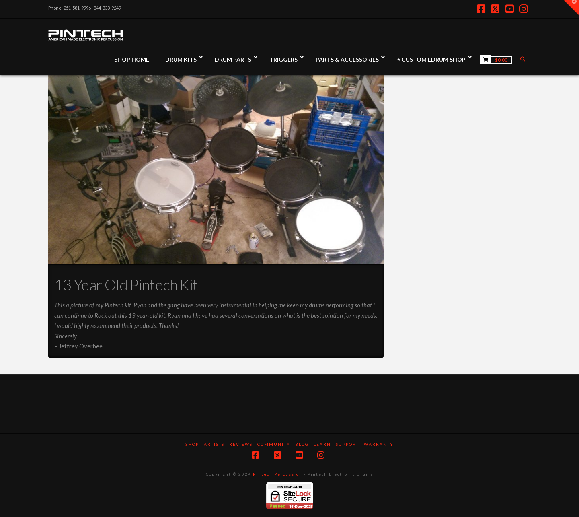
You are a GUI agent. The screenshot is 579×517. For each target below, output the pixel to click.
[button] (571, 7)
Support (347, 444)
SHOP (192, 444)
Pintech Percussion (277, 474)
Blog (302, 444)
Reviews (241, 444)
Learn (322, 444)
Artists (214, 444)
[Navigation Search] (523, 59)
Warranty (379, 444)
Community (273, 444)
